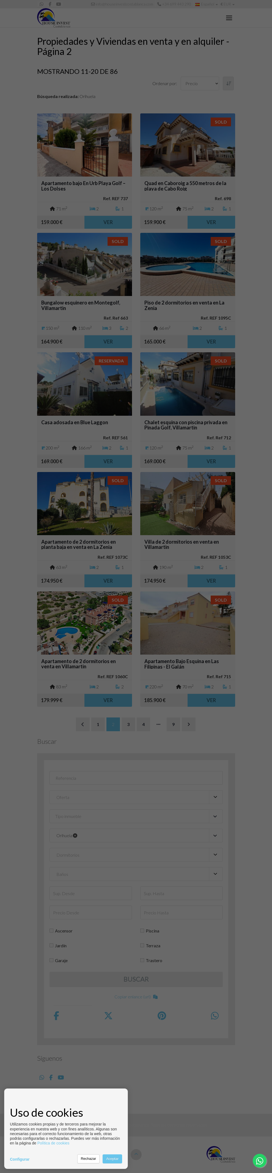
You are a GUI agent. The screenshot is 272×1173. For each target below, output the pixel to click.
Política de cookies (53, 1143)
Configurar (20, 1159)
